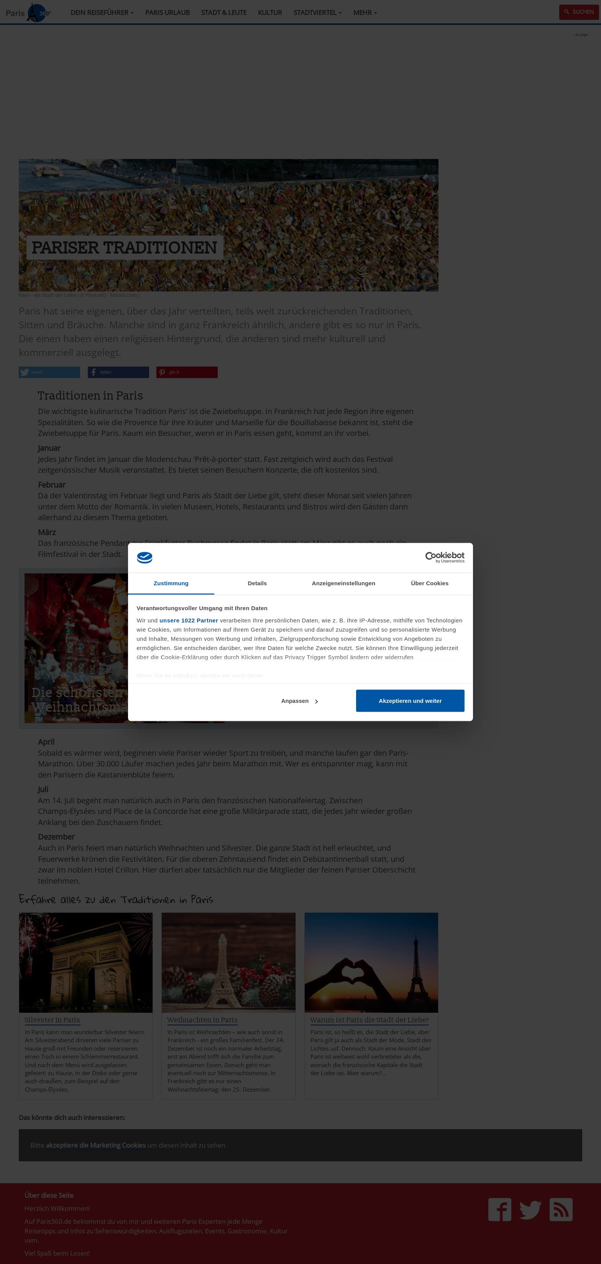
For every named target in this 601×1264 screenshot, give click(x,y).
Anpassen (299, 700)
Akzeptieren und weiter (410, 700)
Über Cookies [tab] (430, 583)
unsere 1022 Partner (188, 620)
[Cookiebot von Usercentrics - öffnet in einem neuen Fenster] (431, 557)
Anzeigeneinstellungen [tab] (343, 583)
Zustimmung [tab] (171, 583)
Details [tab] (257, 583)
